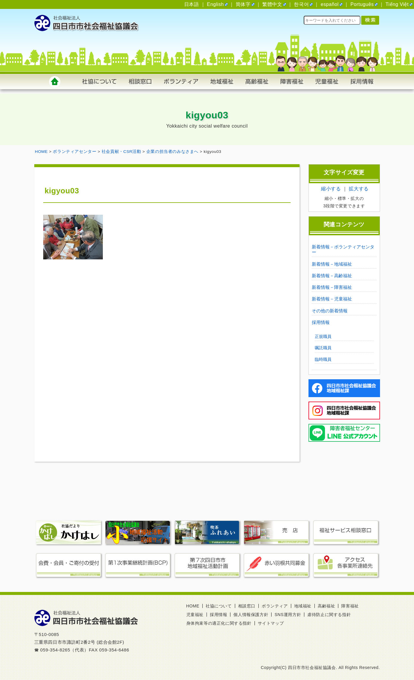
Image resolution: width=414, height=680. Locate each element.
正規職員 (323, 336)
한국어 (301, 4)
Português (362, 4)
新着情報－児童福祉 (332, 298)
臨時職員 (323, 359)
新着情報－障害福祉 (332, 287)
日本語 (191, 4)
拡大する (358, 188)
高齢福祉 (326, 606)
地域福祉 (302, 606)
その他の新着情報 (330, 310)
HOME (192, 606)
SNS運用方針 (288, 614)
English (215, 4)
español (330, 4)
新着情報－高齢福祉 (332, 275)
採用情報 (321, 322)
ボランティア (275, 606)
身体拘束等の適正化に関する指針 (219, 623)
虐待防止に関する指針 (329, 614)
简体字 (243, 4)
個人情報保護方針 (250, 614)
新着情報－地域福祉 (332, 264)
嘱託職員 (323, 347)
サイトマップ (271, 623)
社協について (219, 606)
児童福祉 (195, 614)
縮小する (331, 188)
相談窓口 (246, 606)
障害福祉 (350, 606)
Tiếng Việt (397, 4)
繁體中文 (272, 4)
